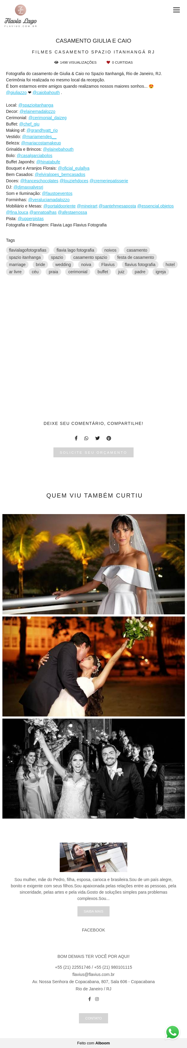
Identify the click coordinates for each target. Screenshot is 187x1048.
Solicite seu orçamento (93, 452)
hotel (170, 264)
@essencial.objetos (155, 206)
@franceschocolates (39, 181)
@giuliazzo (16, 92)
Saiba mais (93, 911)
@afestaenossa (72, 212)
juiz (121, 271)
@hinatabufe (48, 162)
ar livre (15, 271)
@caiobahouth (46, 92)
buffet (103, 271)
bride (40, 264)
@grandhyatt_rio (42, 130)
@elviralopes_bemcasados (60, 174)
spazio (57, 257)
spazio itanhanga (25, 257)
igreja (160, 271)
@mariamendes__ (39, 137)
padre (140, 271)
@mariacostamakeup (41, 143)
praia (53, 271)
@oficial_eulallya (73, 168)
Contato (93, 1018)
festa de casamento (135, 257)
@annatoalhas (43, 212)
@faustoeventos (57, 193)
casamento (137, 250)
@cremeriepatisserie (108, 181)
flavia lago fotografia (75, 250)
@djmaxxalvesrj (28, 187)
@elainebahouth (58, 149)
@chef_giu (29, 124)
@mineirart (87, 206)
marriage (17, 264)
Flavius (108, 264)
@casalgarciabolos (35, 155)
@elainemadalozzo (37, 111)
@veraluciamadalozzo (49, 200)
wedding (63, 264)
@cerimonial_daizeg (48, 118)
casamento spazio (90, 257)
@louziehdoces (73, 181)
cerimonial (77, 271)
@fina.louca (17, 212)
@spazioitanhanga (35, 105)
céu (35, 271)
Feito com (93, 1043)
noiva (86, 264)
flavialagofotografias (28, 250)
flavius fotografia (140, 264)
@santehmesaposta (117, 206)
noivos (110, 250)
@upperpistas (31, 219)
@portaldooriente (60, 206)
